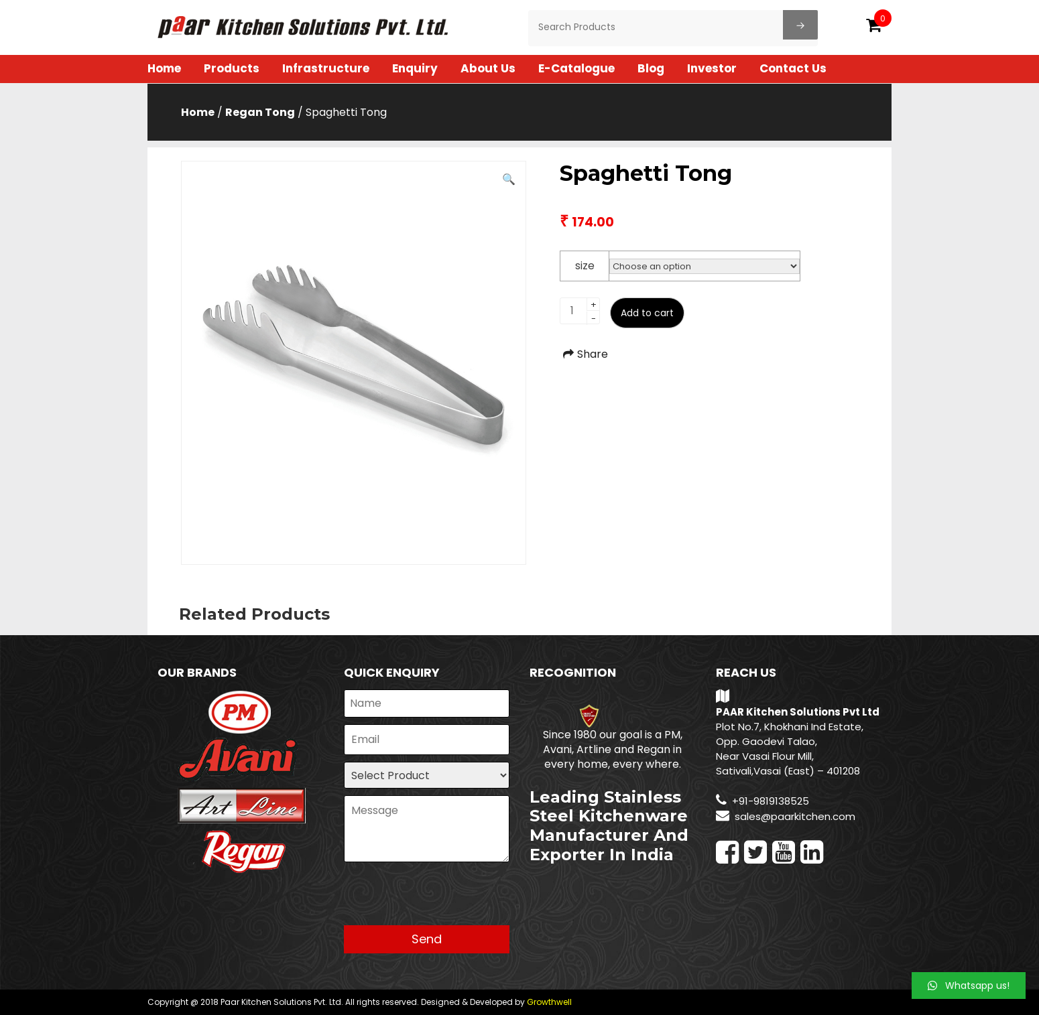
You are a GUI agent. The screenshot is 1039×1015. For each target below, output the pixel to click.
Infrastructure (325, 68)
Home (164, 68)
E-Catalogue (576, 68)
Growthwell (549, 1002)
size (585, 265)
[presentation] (446, 899)
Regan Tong (260, 112)
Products (231, 68)
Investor (712, 68)
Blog (650, 68)
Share (584, 354)
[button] (969, 985)
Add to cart (647, 313)
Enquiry (415, 68)
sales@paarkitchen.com (795, 816)
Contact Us (793, 68)
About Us (488, 68)
